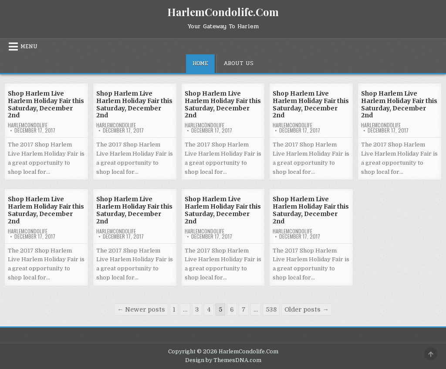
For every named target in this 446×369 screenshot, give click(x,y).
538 (271, 309)
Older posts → (306, 309)
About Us (238, 63)
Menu (28, 46)
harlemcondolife (27, 125)
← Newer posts (141, 309)
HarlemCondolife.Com (223, 12)
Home (200, 63)
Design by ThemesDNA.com (223, 360)
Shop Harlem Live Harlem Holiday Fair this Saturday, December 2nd (46, 104)
